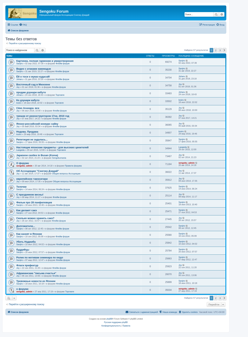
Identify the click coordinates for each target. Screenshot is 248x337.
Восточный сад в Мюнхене (33, 84)
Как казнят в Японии (29, 233)
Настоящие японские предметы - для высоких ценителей (52, 147)
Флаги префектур (27, 265)
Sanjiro (19, 63)
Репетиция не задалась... (32, 139)
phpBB (109, 319)
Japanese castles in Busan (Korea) (37, 155)
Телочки (21, 186)
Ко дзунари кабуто (28, 100)
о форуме (22, 289)
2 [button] (215, 50)
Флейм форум (62, 63)
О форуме (22, 163)
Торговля (59, 95)
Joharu (19, 79)
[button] (224, 50)
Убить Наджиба (26, 241)
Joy (18, 87)
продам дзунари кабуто (31, 92)
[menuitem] (23, 24)
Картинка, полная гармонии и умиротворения (44, 60)
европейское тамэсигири (32, 178)
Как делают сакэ (26, 210)
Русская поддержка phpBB (116, 322)
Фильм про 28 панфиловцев (34, 202)
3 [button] (220, 50)
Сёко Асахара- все (27, 108)
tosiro (18, 103)
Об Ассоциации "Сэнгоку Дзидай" (37, 171)
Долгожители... (25, 226)
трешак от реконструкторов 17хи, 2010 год (42, 116)
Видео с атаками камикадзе (33, 68)
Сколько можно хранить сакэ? (35, 218)
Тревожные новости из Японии (35, 281)
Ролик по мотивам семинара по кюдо (39, 257)
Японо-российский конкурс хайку (37, 123)
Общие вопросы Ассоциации (66, 173)
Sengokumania (59, 158)
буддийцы (22, 249)
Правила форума (73, 166)
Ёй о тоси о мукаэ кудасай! (33, 76)
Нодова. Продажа (27, 131)
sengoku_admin (24, 166)
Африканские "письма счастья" (36, 273)
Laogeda (20, 150)
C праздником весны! (29, 194)
